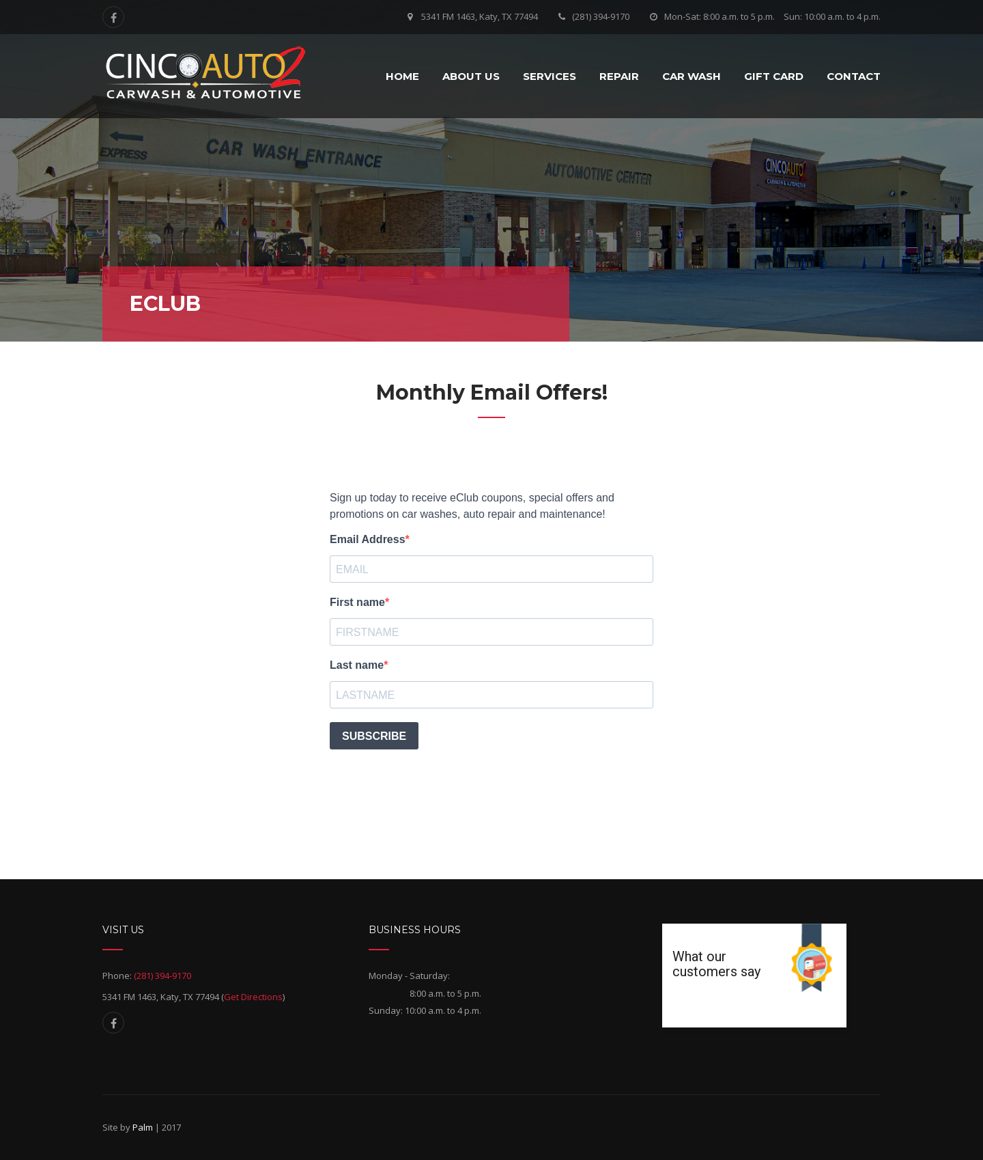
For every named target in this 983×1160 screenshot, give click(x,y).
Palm (142, 1127)
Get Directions (253, 997)
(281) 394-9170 (600, 16)
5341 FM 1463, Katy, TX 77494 (479, 16)
